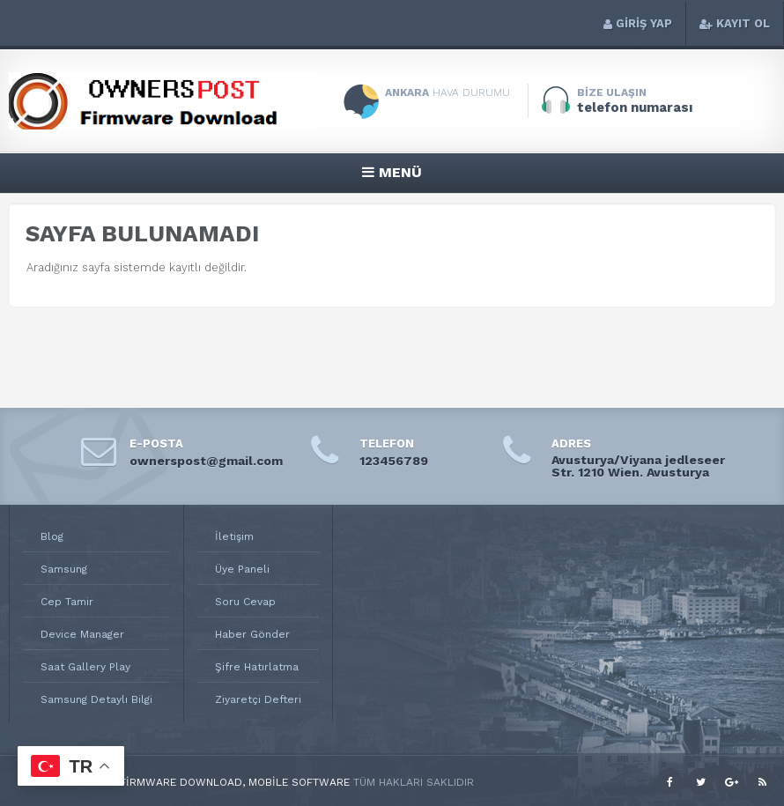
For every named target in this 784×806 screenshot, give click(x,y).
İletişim (234, 536)
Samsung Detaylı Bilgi (96, 699)
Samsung (64, 569)
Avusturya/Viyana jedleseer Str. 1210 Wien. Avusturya (638, 466)
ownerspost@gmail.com (206, 461)
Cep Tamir (67, 601)
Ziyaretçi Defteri (258, 699)
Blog (52, 536)
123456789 (393, 461)
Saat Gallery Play (85, 667)
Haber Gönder (252, 634)
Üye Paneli (242, 569)
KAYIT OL (734, 23)
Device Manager (82, 634)
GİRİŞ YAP (637, 23)
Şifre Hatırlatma (257, 667)
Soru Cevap (245, 601)
